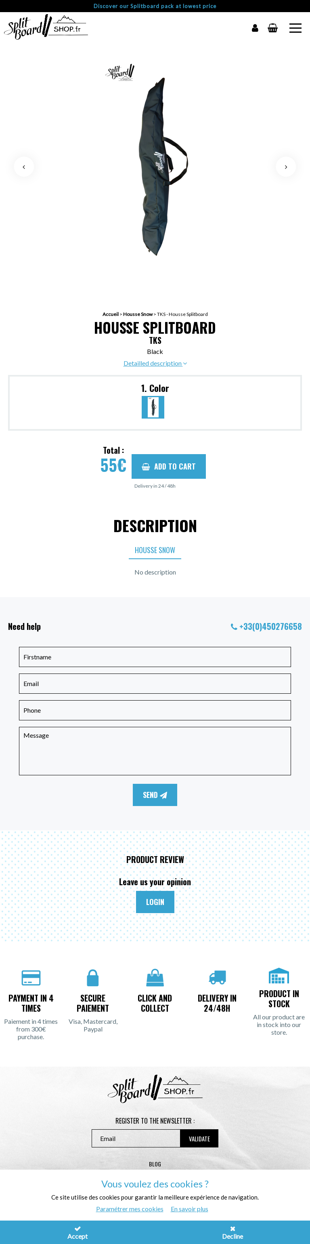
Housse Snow (138, 314)
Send (155, 794)
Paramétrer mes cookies (129, 1208)
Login (155, 902)
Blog (155, 1164)
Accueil (111, 314)
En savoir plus (189, 1208)
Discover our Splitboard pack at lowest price (155, 6)
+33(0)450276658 (270, 626)
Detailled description (155, 363)
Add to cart (169, 466)
